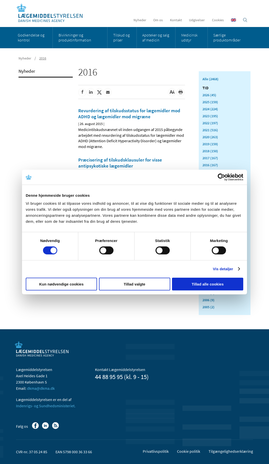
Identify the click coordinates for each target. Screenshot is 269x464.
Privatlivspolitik (156, 451)
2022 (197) (210, 123)
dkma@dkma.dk (41, 388)
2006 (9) (208, 300)
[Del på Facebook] (82, 92)
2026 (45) (209, 95)
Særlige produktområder (226, 37)
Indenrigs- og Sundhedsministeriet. (46, 405)
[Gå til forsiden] (52, 13)
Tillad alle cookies (208, 284)
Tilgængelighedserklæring (230, 451)
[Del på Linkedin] (91, 92)
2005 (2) (208, 307)
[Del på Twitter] (99, 92)
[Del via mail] (108, 92)
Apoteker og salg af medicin (155, 37)
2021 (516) (210, 130)
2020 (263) (210, 137)
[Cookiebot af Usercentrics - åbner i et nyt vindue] (221, 177)
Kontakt (176, 20)
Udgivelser (197, 20)
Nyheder (140, 20)
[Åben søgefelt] (245, 20)
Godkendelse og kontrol (31, 37)
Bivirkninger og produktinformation (74, 37)
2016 (42, 58)
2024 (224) (210, 109)
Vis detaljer (223, 269)
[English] (233, 20)
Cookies (218, 20)
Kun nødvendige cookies (61, 284)
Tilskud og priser (121, 37)
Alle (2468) (210, 79)
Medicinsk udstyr (189, 37)
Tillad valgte (134, 284)
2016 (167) (210, 165)
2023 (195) (210, 116)
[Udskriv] (180, 92)
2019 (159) (210, 144)
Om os (158, 20)
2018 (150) (210, 151)
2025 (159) (210, 102)
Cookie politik (188, 451)
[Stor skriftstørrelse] (172, 92)
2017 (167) (210, 158)
